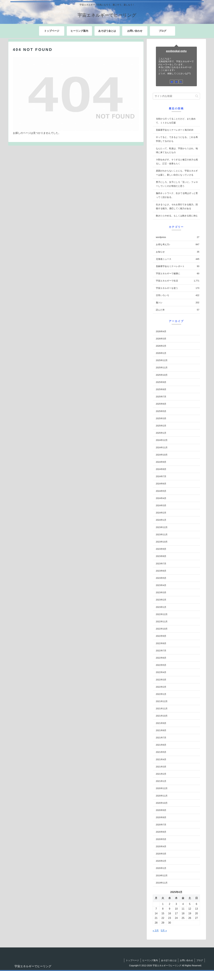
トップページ (132, 960)
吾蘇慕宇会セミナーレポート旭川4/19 (174, 130)
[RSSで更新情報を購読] (181, 82)
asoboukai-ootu (176, 51)
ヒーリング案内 (150, 960)
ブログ (199, 960)
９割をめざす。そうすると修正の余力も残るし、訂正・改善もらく (177, 161)
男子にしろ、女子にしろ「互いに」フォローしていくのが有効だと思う (177, 184)
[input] (176, 96)
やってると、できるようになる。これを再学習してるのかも (177, 139)
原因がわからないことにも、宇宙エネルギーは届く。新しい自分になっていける (177, 172)
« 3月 (156, 930)
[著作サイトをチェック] (172, 82)
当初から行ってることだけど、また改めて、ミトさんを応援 (176, 120)
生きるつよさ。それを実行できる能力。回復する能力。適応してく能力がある (177, 206)
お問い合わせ (186, 960)
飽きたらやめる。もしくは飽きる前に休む (177, 215)
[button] (197, 96)
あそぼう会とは (169, 960)
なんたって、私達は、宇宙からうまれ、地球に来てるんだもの (177, 150)
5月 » (164, 930)
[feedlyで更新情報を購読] (176, 82)
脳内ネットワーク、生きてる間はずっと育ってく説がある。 (177, 195)
